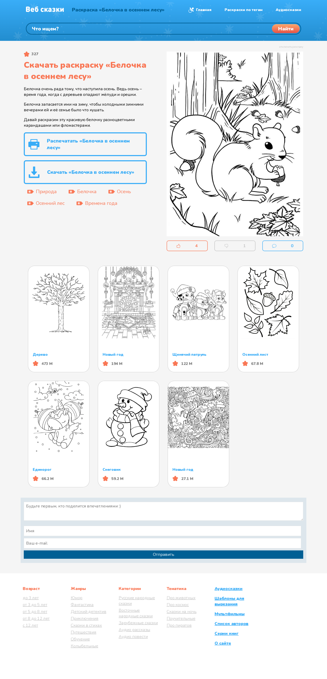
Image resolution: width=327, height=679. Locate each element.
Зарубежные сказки (138, 623)
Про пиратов (179, 625)
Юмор (76, 598)
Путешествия (83, 632)
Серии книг (227, 633)
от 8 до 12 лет (36, 618)
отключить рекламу (291, 47)
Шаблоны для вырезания (229, 601)
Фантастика (82, 605)
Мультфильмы (230, 614)
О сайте (223, 643)
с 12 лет (30, 625)
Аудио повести (133, 636)
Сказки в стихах (86, 625)
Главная (203, 9)
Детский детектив (88, 611)
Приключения (84, 618)
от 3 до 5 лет (35, 605)
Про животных (181, 598)
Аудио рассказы (134, 630)
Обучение (80, 639)
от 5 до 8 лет (35, 611)
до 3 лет (31, 598)
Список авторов (231, 623)
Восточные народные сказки (136, 613)
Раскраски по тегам (244, 9)
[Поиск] (163, 28)
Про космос (178, 605)
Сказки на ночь (181, 611)
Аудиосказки (288, 9)
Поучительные (181, 618)
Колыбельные (84, 646)
